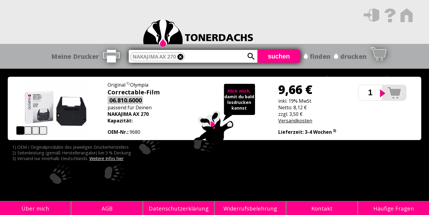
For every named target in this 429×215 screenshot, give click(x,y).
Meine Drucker (75, 56)
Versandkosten (295, 120)
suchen (279, 56)
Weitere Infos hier (106, 158)
